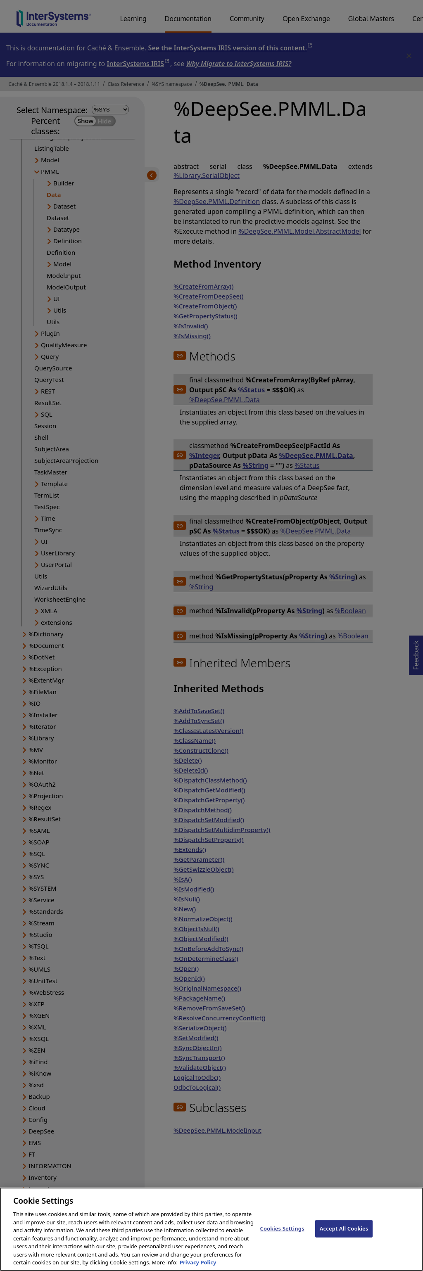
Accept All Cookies (344, 1235)
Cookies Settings (282, 1235)
